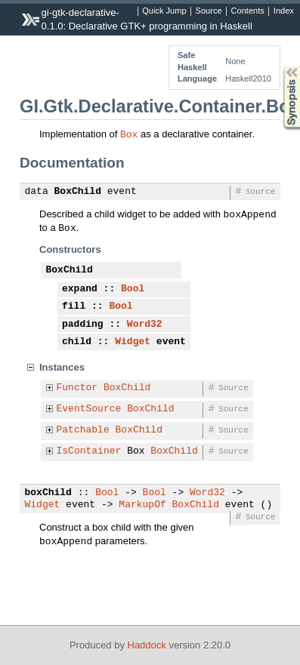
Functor (77, 388)
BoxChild (77, 192)
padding (83, 324)
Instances (62, 367)
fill (73, 306)
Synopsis (279, 66)
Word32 (144, 324)
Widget (132, 342)
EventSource (89, 409)
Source (209, 11)
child (76, 342)
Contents (247, 11)
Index (284, 11)
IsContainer (89, 451)
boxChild (48, 493)
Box (129, 133)
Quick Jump (164, 11)
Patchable (83, 430)
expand (79, 289)
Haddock (147, 645)
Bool (132, 289)
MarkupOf (142, 505)
